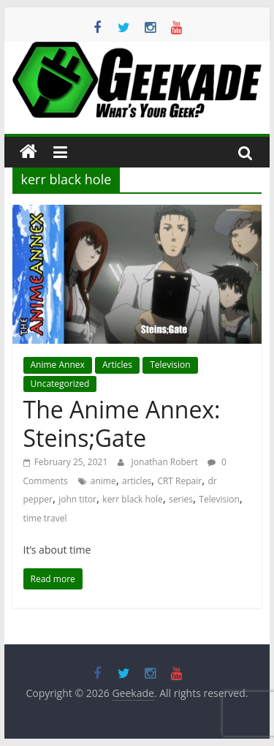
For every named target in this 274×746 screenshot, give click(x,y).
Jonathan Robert (166, 462)
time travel (45, 518)
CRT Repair (179, 481)
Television (170, 364)
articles (136, 481)
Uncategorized (60, 383)
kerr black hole (132, 499)
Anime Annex (58, 364)
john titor (77, 499)
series (181, 499)
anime (103, 481)
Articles (117, 364)
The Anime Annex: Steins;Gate (122, 423)
